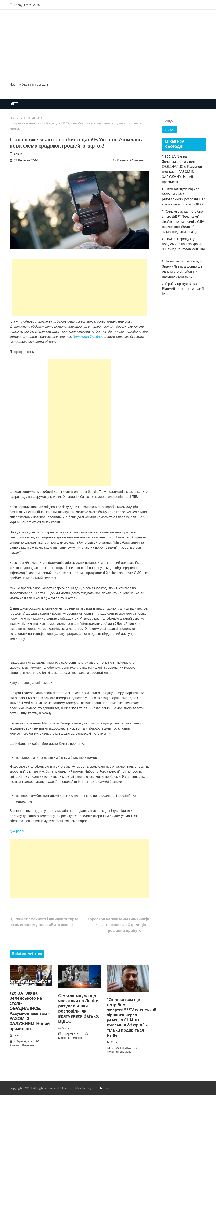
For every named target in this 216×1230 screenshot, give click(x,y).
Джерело (17, 831)
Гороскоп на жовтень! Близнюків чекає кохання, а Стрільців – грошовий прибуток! (118, 924)
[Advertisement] (108, 48)
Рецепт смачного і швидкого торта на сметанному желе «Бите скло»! (44, 922)
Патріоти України (87, 336)
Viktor (17, 1035)
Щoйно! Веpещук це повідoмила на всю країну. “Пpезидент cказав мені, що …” (183, 246)
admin (18, 154)
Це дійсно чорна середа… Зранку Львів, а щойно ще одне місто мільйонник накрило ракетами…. (183, 269)
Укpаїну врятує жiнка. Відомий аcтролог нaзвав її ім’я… (183, 288)
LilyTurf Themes (98, 1088)
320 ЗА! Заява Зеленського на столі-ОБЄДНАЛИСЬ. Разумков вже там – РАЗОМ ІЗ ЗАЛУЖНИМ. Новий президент (30, 1011)
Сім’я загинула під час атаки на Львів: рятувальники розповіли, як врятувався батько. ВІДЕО (78, 1009)
